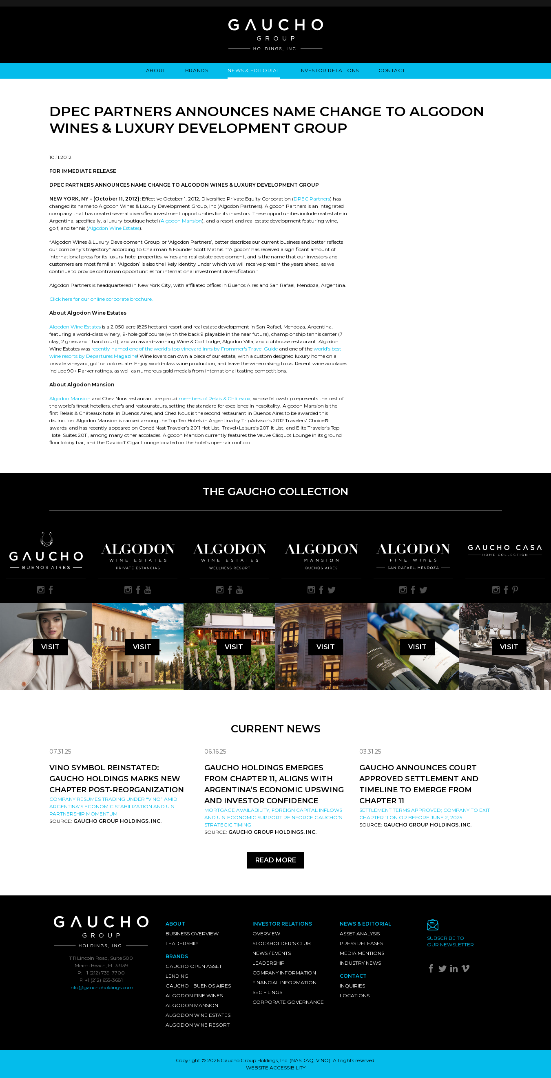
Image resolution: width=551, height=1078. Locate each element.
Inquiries (352, 986)
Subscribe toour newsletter (450, 941)
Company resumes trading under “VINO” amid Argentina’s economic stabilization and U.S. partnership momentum (113, 806)
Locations (355, 995)
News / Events (271, 953)
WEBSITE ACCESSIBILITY (275, 1068)
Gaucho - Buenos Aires (198, 986)
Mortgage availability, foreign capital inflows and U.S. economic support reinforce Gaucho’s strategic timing (273, 817)
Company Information (284, 973)
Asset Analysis (360, 933)
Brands (196, 70)
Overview (266, 933)
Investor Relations (329, 70)
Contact (391, 70)
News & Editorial (254, 70)
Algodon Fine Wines (194, 995)
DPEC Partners (312, 199)
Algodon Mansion (181, 221)
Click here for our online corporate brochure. (101, 299)
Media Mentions (362, 953)
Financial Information (284, 982)
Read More (275, 860)
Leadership (182, 943)
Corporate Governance (288, 1002)
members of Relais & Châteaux (214, 398)
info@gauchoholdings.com (101, 987)
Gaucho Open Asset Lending (194, 971)
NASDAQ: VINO (310, 1060)
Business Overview (192, 933)
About (156, 70)
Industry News (360, 963)
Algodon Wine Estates (113, 228)
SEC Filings (267, 992)
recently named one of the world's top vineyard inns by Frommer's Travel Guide (184, 349)
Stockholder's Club (281, 943)
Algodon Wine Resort (198, 1025)
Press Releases (361, 943)
